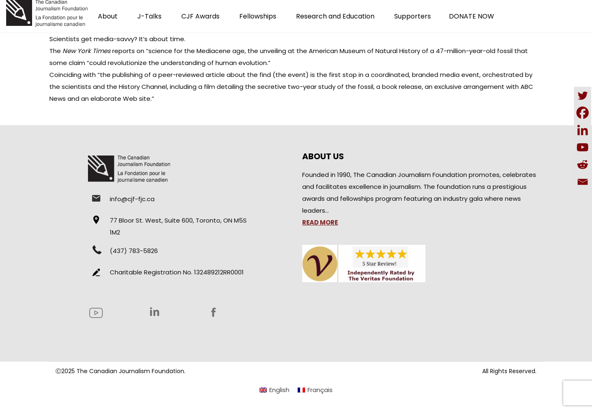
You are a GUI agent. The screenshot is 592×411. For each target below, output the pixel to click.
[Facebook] (582, 112)
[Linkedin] (582, 130)
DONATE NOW (471, 16)
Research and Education (335, 16)
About (108, 16)
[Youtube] (582, 147)
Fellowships (257, 16)
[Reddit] (582, 164)
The (80, 50)
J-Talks (149, 16)
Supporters (412, 16)
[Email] (582, 181)
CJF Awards (200, 16)
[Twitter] (582, 95)
